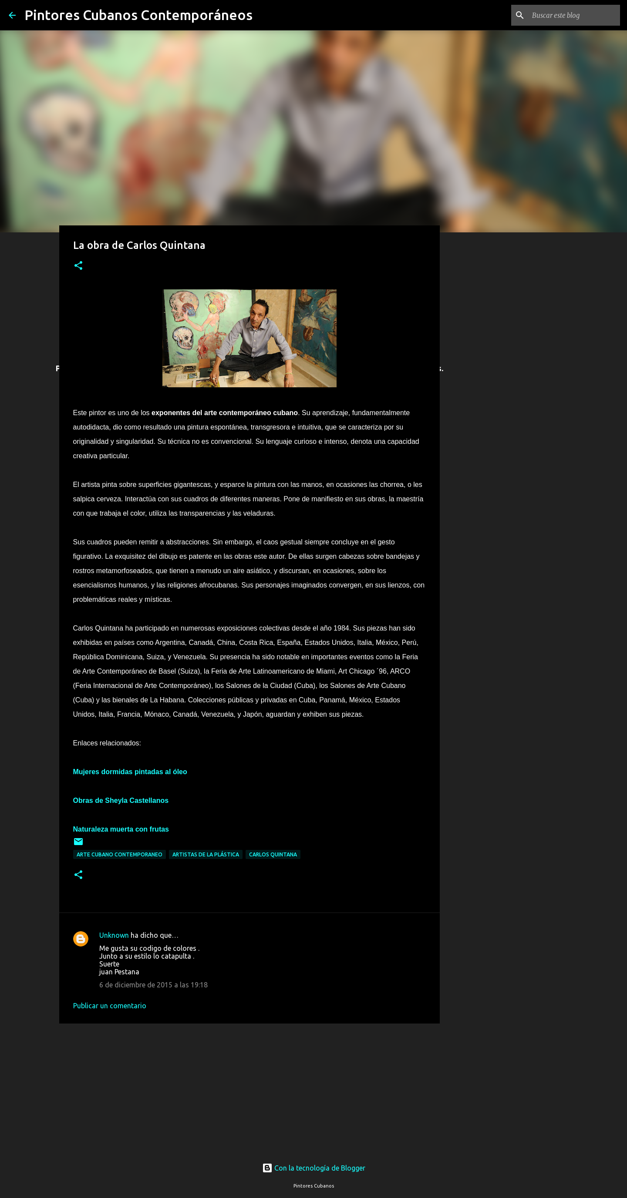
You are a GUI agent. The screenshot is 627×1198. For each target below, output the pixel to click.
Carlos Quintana (273, 854)
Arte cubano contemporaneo (119, 854)
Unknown (114, 935)
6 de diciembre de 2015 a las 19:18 (153, 985)
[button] (78, 266)
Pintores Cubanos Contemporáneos (138, 15)
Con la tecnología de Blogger (313, 1168)
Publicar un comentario (109, 1006)
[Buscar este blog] (574, 15)
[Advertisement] (249, 1088)
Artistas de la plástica (205, 854)
